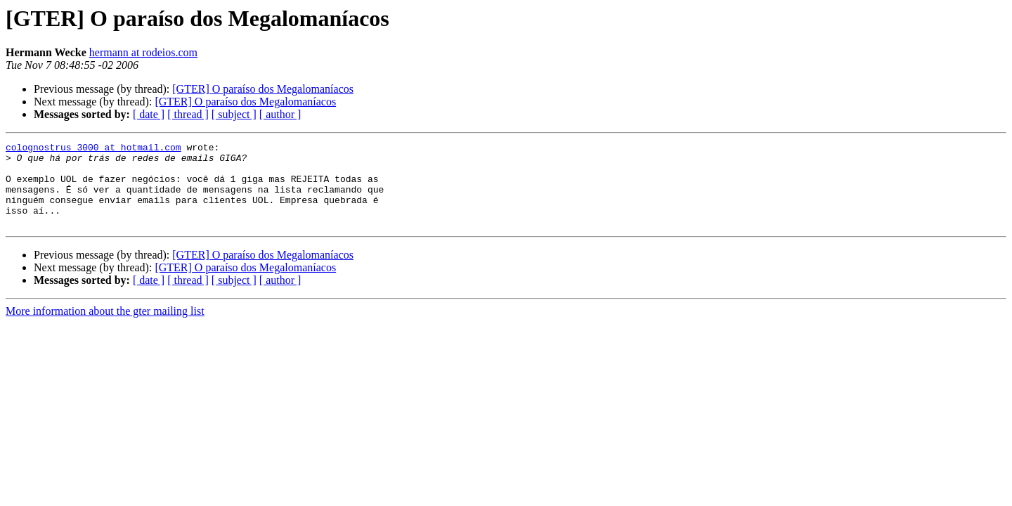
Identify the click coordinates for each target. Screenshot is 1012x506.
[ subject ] (234, 114)
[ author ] (280, 114)
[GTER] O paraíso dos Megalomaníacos (262, 89)
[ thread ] (188, 114)
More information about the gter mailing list (105, 328)
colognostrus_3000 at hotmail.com (93, 149)
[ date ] (148, 114)
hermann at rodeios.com (143, 52)
